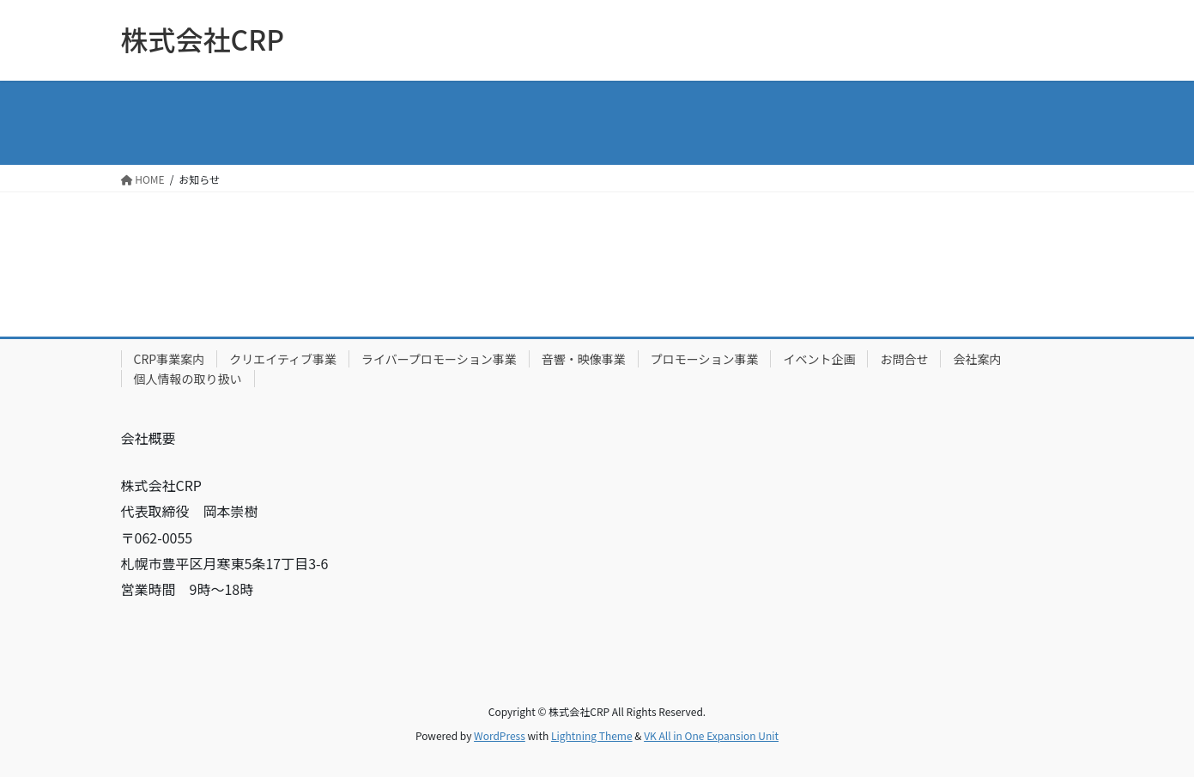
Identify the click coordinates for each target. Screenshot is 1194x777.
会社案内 (977, 358)
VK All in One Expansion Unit (711, 735)
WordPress (499, 735)
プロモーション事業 (705, 358)
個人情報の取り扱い (188, 378)
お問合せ (904, 358)
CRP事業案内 (169, 358)
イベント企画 (819, 358)
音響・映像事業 (584, 358)
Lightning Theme (592, 735)
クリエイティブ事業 (282, 358)
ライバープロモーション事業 (439, 358)
